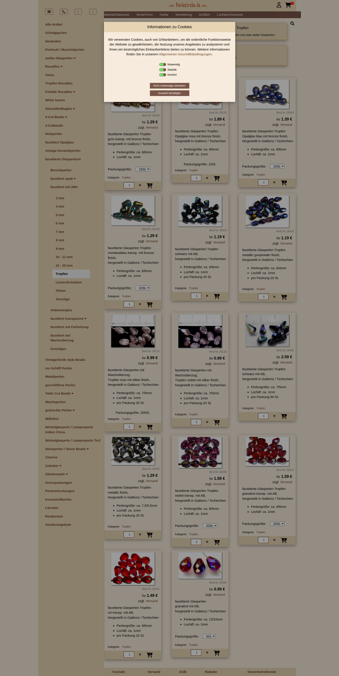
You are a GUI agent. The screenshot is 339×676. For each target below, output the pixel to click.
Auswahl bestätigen (169, 93)
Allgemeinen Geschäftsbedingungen (185, 54)
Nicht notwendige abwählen (169, 85)
